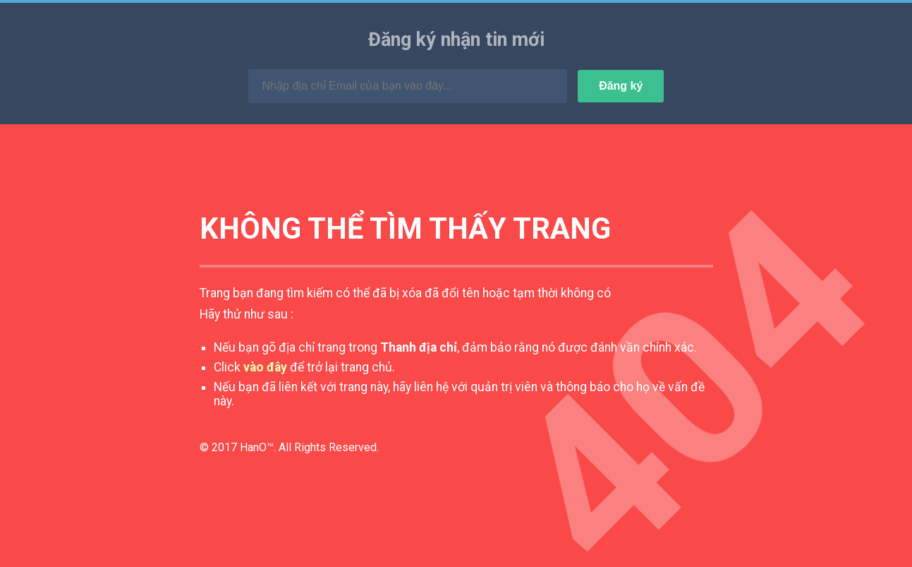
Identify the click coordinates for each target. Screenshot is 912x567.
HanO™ (257, 447)
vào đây (265, 367)
